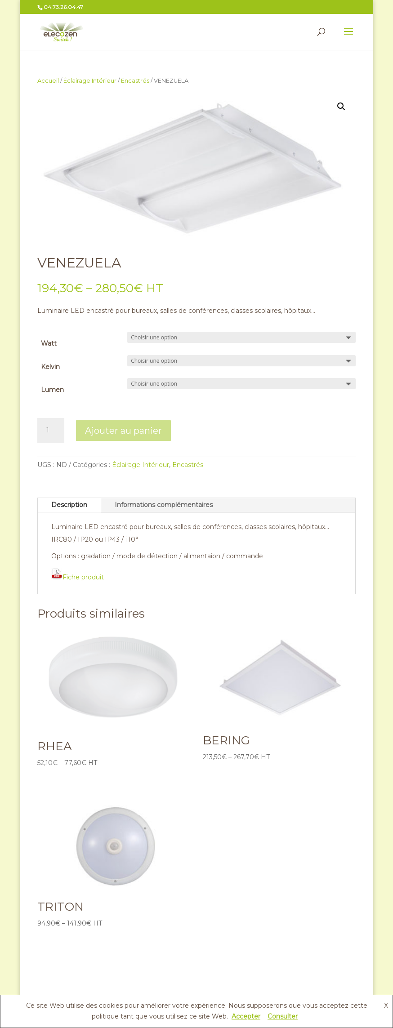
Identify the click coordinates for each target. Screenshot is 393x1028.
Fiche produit (77, 577)
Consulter (283, 1016)
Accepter (246, 1016)
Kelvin (50, 367)
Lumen (52, 390)
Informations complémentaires (164, 505)
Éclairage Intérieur (89, 80)
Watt (49, 343)
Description (69, 505)
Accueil (48, 80)
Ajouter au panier (123, 430)
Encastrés (135, 80)
